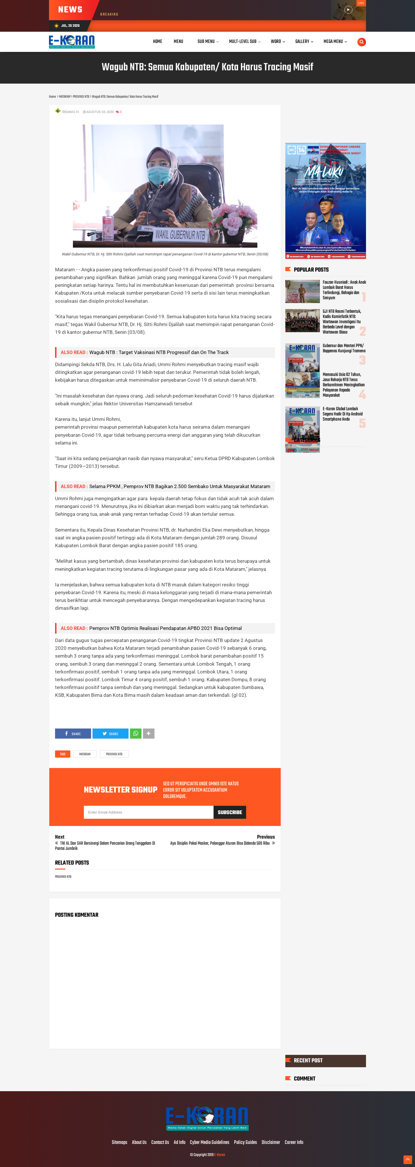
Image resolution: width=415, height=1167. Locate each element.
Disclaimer (271, 1143)
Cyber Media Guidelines (209, 1143)
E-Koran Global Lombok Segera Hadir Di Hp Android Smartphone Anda (343, 414)
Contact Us (160, 1143)
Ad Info (179, 1143)
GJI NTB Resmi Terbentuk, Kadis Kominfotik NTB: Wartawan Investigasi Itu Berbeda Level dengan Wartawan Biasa (342, 322)
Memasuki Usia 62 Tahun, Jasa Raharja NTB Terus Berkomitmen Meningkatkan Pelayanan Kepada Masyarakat (344, 385)
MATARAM (84, 754)
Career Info (294, 1143)
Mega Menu (333, 42)
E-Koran (219, 1155)
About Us (139, 1143)
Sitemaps (119, 1143)
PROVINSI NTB (114, 754)
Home (157, 42)
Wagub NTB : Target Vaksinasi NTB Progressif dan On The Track (159, 352)
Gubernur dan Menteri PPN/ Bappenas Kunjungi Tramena (344, 348)
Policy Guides (245, 1143)
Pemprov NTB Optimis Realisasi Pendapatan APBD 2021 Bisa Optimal (165, 628)
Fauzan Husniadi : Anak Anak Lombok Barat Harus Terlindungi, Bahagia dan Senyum (344, 290)
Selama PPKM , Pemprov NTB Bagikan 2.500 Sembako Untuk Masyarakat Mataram (179, 486)
